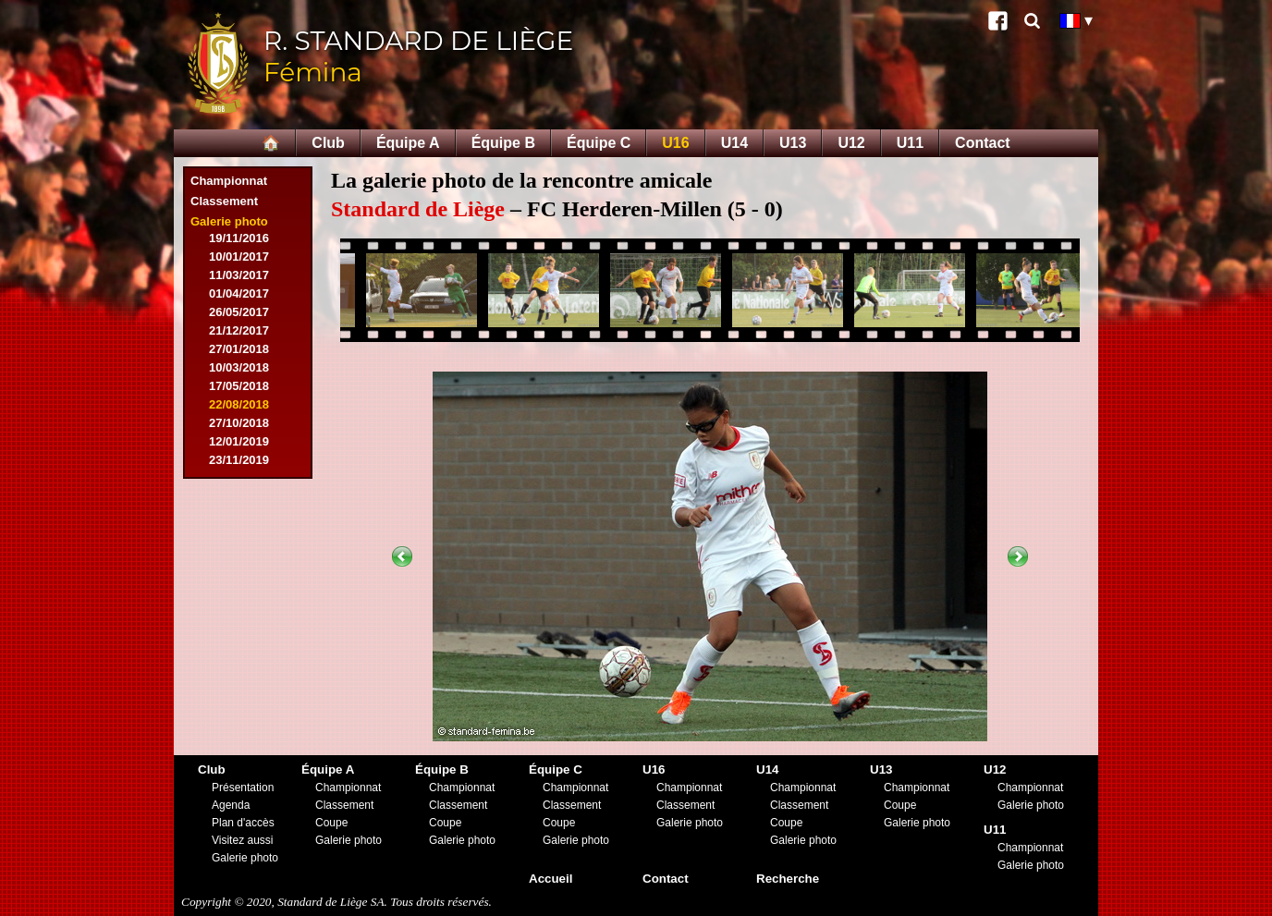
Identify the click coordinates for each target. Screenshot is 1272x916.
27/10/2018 (239, 423)
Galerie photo (229, 221)
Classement (224, 201)
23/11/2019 (239, 460)
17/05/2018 (239, 386)
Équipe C (598, 143)
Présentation (243, 787)
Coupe (331, 822)
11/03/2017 (239, 275)
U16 (675, 143)
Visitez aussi (242, 840)
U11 (910, 143)
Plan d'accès (243, 822)
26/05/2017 (239, 312)
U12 (851, 143)
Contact (982, 143)
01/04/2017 (239, 293)
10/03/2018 (239, 367)
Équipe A (408, 143)
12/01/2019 (239, 441)
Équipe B (503, 143)
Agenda (231, 805)
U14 (734, 143)
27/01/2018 (239, 349)
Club (328, 143)
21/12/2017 (239, 330)
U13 (792, 143)
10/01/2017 (239, 256)
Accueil (550, 878)
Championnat (228, 181)
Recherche (787, 878)
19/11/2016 (239, 238)
